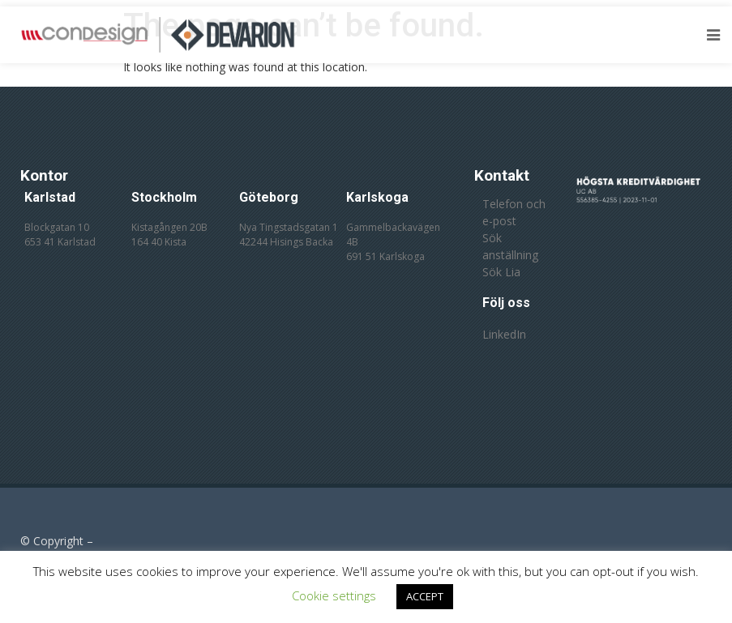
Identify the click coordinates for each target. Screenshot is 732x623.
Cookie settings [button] (334, 595)
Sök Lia (501, 271)
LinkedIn (504, 334)
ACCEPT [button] (424, 596)
